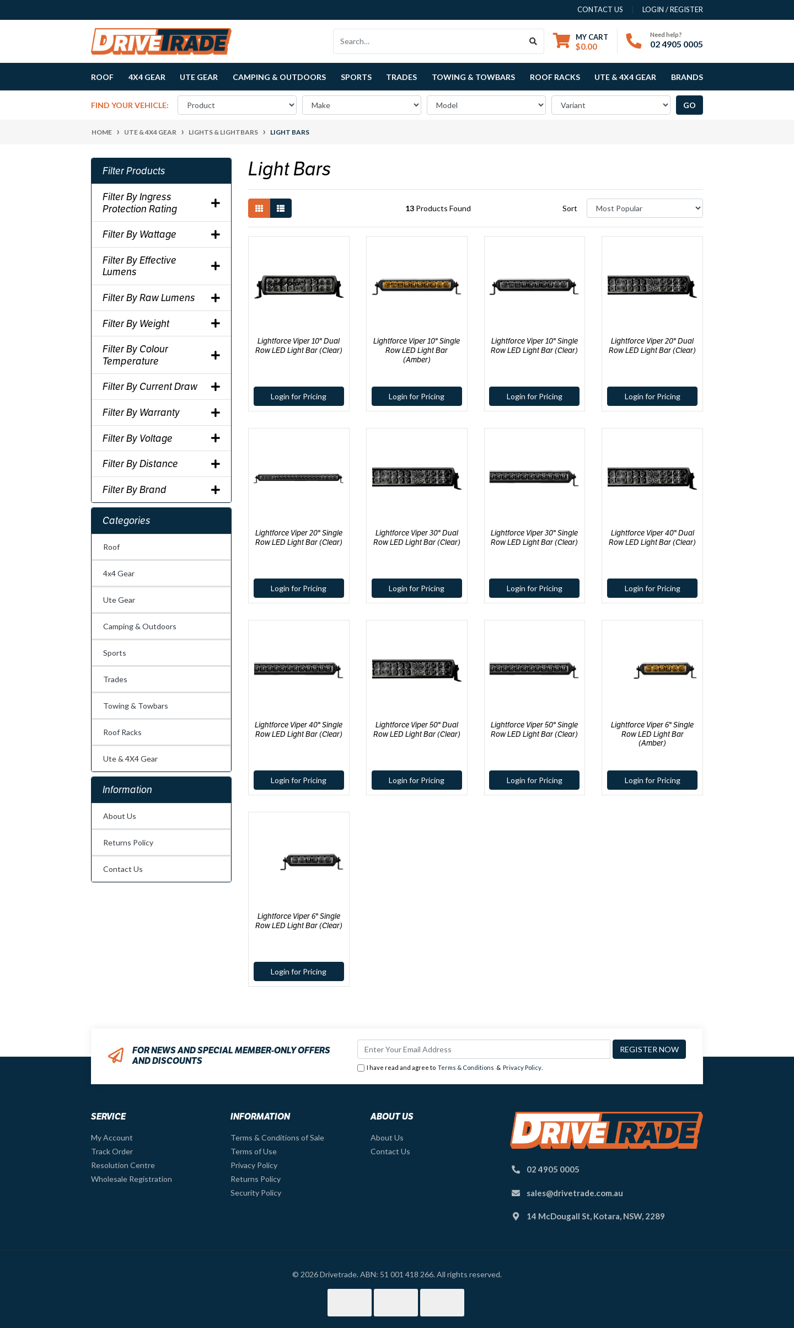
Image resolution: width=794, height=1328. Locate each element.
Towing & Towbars (135, 705)
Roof (111, 546)
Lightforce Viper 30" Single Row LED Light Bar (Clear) (534, 537)
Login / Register (672, 9)
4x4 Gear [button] (146, 77)
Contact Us (123, 869)
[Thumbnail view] (259, 208)
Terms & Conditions (466, 1067)
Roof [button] (102, 77)
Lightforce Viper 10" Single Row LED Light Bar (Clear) (534, 345)
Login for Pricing (298, 396)
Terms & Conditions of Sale (277, 1137)
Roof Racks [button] (555, 77)
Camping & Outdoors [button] (279, 77)
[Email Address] (483, 1049)
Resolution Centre (123, 1165)
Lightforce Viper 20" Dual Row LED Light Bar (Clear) (652, 345)
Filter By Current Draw (161, 387)
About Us (119, 816)
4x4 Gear (119, 573)
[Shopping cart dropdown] (580, 41)
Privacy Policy (522, 1067)
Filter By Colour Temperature (161, 355)
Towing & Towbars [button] (473, 77)
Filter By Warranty (161, 412)
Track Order (112, 1151)
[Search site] (533, 41)
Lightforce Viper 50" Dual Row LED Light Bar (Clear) (416, 729)
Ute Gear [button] (199, 77)
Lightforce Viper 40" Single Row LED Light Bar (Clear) (298, 729)
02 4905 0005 (676, 44)
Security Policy (255, 1192)
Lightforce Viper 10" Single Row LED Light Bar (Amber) (416, 350)
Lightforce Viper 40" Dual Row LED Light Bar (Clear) (652, 537)
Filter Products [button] (134, 171)
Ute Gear (119, 599)
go (689, 105)
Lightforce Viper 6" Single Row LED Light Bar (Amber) (652, 734)
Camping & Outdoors (139, 626)
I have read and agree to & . (450, 1068)
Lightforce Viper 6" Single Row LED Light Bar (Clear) (298, 920)
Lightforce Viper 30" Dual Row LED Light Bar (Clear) (416, 537)
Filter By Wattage (161, 234)
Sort (569, 208)
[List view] (281, 208)
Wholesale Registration (131, 1179)
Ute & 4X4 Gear (130, 758)
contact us (600, 9)
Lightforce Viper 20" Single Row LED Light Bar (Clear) (298, 537)
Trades (115, 679)
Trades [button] (401, 77)
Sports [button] (356, 77)
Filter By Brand (161, 490)
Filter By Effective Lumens (161, 266)
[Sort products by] (645, 208)
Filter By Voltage (161, 438)
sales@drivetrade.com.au (575, 1193)
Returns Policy (128, 842)
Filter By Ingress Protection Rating (161, 203)
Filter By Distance (161, 464)
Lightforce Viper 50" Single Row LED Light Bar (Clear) (534, 729)
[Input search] (428, 41)
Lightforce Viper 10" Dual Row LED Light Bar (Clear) (298, 345)
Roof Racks (122, 732)
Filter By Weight (161, 324)
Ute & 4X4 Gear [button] (625, 77)
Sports (114, 652)
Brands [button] (687, 77)
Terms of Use (253, 1151)
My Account (112, 1137)
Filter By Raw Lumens (161, 298)
